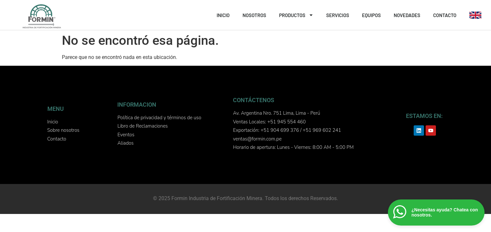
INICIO (223, 15)
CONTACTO (444, 15)
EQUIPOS (371, 15)
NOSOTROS (254, 15)
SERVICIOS (337, 15)
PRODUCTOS (296, 15)
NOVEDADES (407, 15)
